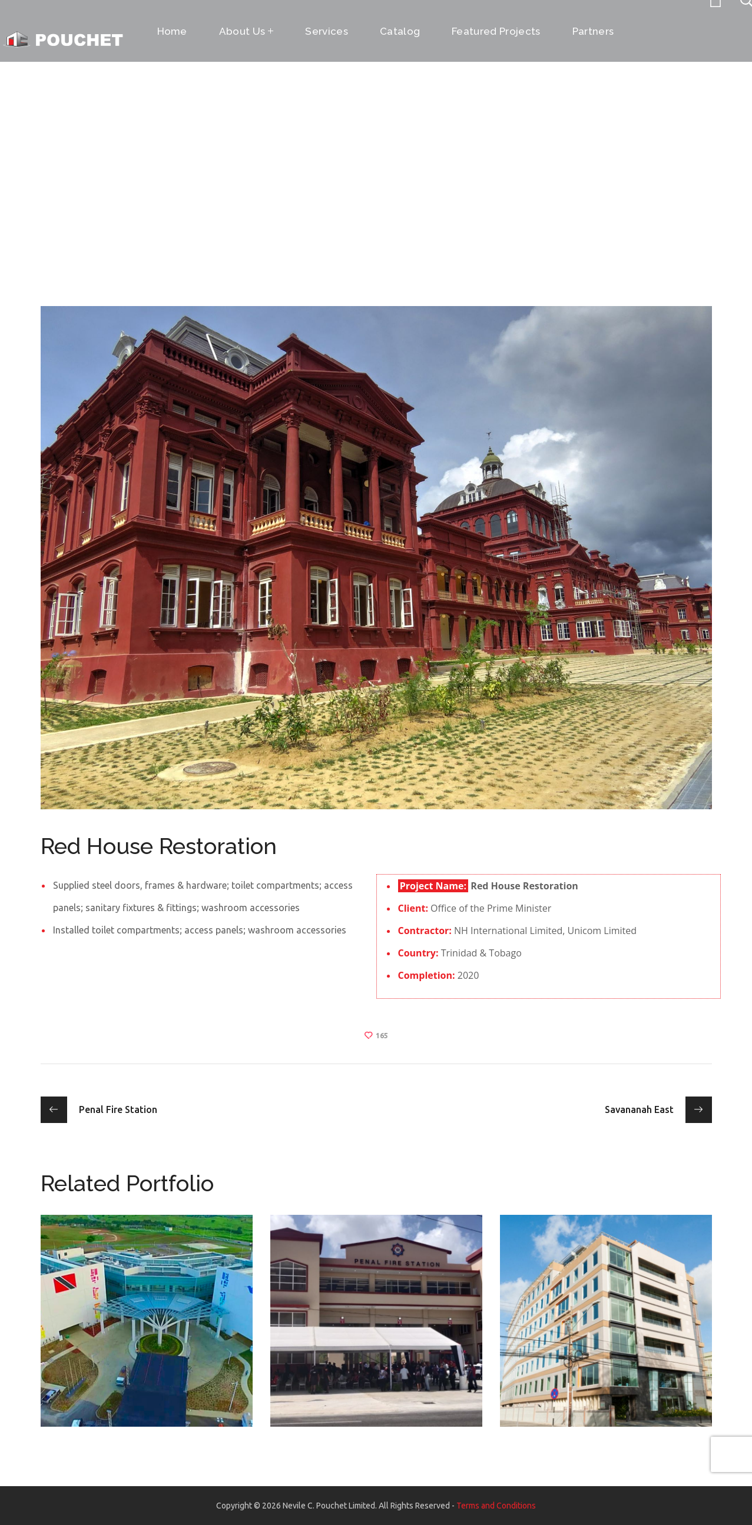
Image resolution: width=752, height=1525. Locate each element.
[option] (146, 1329)
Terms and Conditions (496, 1505)
